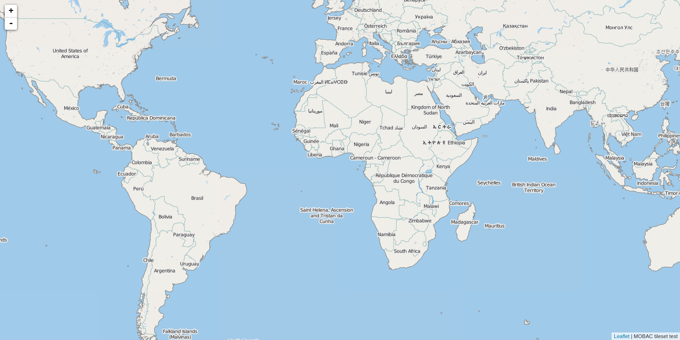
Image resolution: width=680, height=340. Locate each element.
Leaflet (621, 336)
